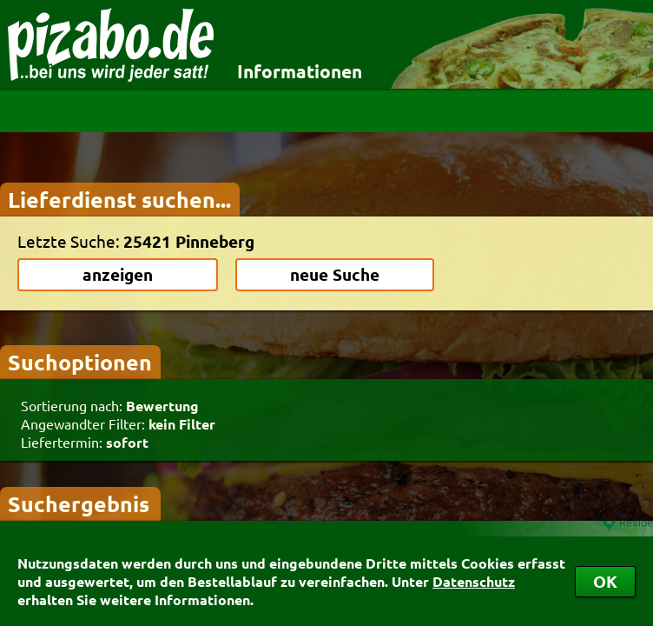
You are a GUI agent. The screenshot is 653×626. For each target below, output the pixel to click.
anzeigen (117, 274)
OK (605, 581)
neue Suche (334, 274)
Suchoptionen (80, 362)
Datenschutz (473, 581)
